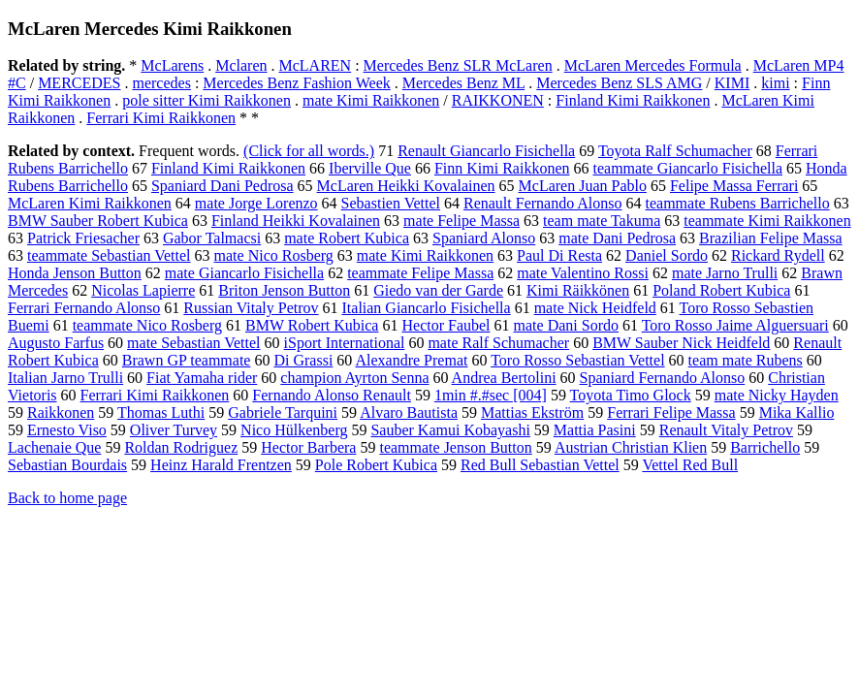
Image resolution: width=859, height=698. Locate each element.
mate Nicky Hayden (777, 395)
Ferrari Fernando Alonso (84, 308)
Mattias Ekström (532, 412)
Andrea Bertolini (504, 377)
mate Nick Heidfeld (595, 308)
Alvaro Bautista (409, 412)
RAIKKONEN (498, 100)
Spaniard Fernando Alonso (663, 377)
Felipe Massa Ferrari (734, 185)
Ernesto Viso (67, 430)
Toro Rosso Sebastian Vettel (577, 360)
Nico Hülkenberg (293, 430)
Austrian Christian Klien (631, 447)
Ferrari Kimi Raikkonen (161, 118)
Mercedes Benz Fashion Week (296, 83)
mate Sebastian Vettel (193, 342)
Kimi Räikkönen (577, 290)
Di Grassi (303, 360)
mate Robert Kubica (346, 238)
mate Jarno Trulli (725, 273)
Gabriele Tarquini (282, 412)
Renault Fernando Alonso (542, 203)
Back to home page (67, 498)
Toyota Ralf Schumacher (675, 151)
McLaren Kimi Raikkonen (90, 203)
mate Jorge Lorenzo (256, 203)
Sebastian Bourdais (67, 465)
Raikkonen (60, 412)
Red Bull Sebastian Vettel (540, 465)
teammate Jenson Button (455, 447)
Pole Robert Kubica (376, 465)
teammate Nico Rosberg (147, 325)
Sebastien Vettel (390, 203)
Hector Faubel (445, 325)
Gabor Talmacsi (212, 238)
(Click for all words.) (308, 151)
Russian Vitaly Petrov (250, 308)
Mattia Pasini (595, 430)
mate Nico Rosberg (274, 255)
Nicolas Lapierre (143, 290)
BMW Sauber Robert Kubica (98, 220)
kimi (775, 83)
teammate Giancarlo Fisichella (687, 168)
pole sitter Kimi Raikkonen (206, 100)
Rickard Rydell (778, 255)
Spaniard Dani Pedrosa (222, 185)
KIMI (732, 83)
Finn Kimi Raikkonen (502, 168)
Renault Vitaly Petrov (726, 430)
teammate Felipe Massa (420, 273)
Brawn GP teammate (186, 360)
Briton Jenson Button (284, 290)
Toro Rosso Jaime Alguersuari (735, 325)
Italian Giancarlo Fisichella (426, 308)
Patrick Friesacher (83, 238)
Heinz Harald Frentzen (221, 465)
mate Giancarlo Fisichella (244, 273)
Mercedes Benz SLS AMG (619, 83)
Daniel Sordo (666, 255)
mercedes (161, 83)
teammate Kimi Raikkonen (767, 220)
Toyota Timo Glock (630, 395)
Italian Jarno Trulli (65, 377)
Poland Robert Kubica (721, 290)
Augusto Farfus (56, 342)
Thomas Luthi (161, 412)
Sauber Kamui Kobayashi (449, 430)
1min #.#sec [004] (490, 395)
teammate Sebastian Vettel (109, 255)
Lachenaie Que (54, 447)
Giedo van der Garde (438, 290)
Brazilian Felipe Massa (771, 238)
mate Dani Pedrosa (617, 238)
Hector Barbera (308, 447)
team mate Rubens (745, 360)
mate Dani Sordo (566, 325)
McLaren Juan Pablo (583, 185)
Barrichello (765, 447)
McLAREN (315, 65)
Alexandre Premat (411, 360)
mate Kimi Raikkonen (370, 100)
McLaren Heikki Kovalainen (406, 185)
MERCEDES (79, 83)
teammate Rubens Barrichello (738, 203)
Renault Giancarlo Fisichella (486, 151)
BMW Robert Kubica (311, 325)
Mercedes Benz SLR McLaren (458, 65)
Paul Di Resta (559, 255)
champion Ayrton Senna (354, 377)
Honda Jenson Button (75, 273)
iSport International (344, 342)
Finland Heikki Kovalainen (295, 220)
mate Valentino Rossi (583, 273)
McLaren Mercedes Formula (653, 65)
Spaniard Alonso (483, 238)
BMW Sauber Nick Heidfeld (681, 342)
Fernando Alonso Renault (331, 395)
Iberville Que (370, 168)
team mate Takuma (601, 220)
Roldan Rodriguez (181, 447)
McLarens (172, 65)
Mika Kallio (797, 412)
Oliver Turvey (173, 430)
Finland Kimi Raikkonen (633, 100)
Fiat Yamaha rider (201, 377)
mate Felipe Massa (461, 220)
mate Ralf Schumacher (498, 342)
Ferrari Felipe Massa (671, 412)
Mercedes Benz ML (463, 83)
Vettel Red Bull (690, 465)
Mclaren (241, 65)
